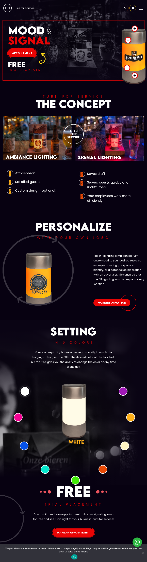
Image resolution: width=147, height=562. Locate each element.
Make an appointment (73, 532)
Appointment (22, 53)
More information (112, 303)
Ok (74, 557)
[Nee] (142, 553)
